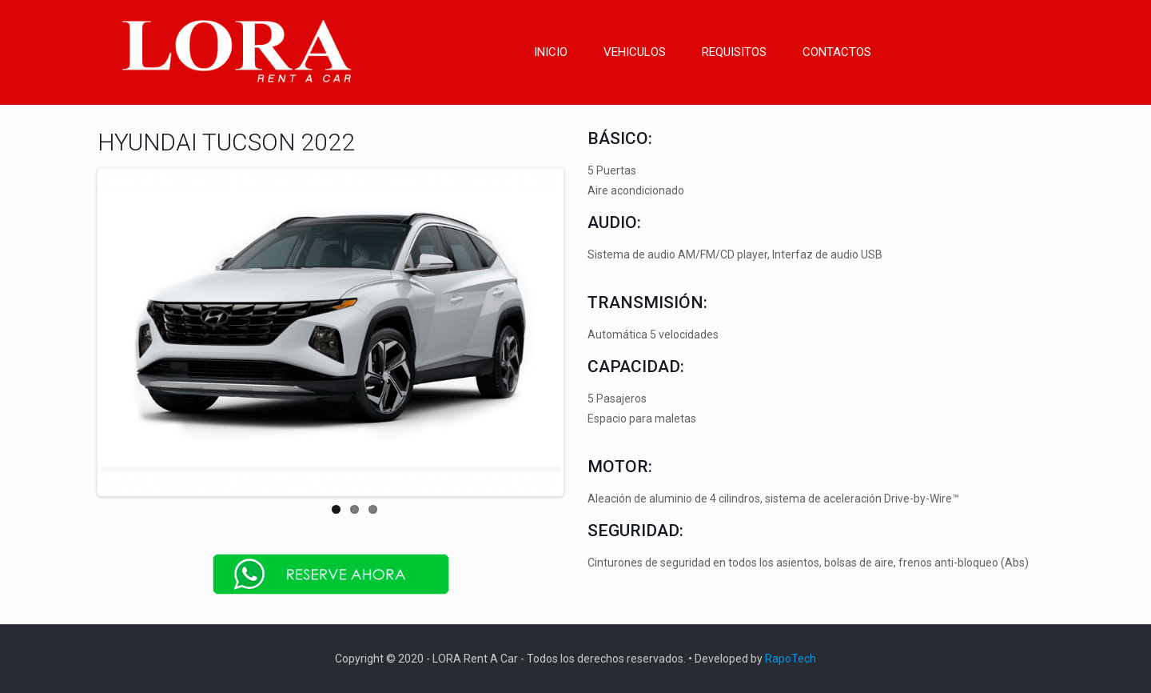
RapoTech (790, 658)
